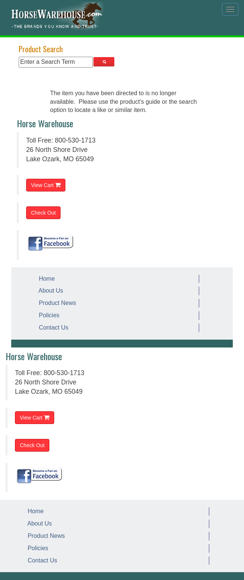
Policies (47, 315)
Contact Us (51, 327)
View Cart (46, 185)
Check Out (43, 213)
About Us (49, 290)
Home (45, 278)
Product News (55, 303)
